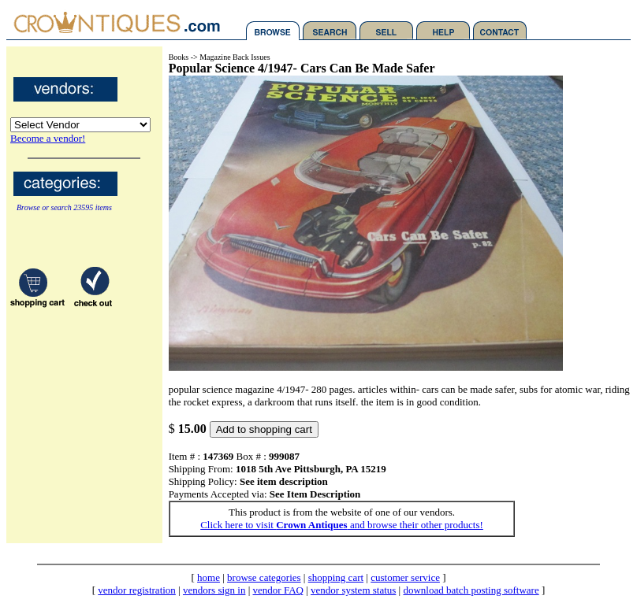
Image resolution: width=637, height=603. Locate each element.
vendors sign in (214, 590)
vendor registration (137, 590)
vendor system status (353, 590)
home (208, 577)
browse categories (264, 577)
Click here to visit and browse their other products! (341, 525)
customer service (405, 577)
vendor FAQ (278, 590)
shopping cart (335, 577)
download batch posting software (470, 590)
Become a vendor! (47, 138)
